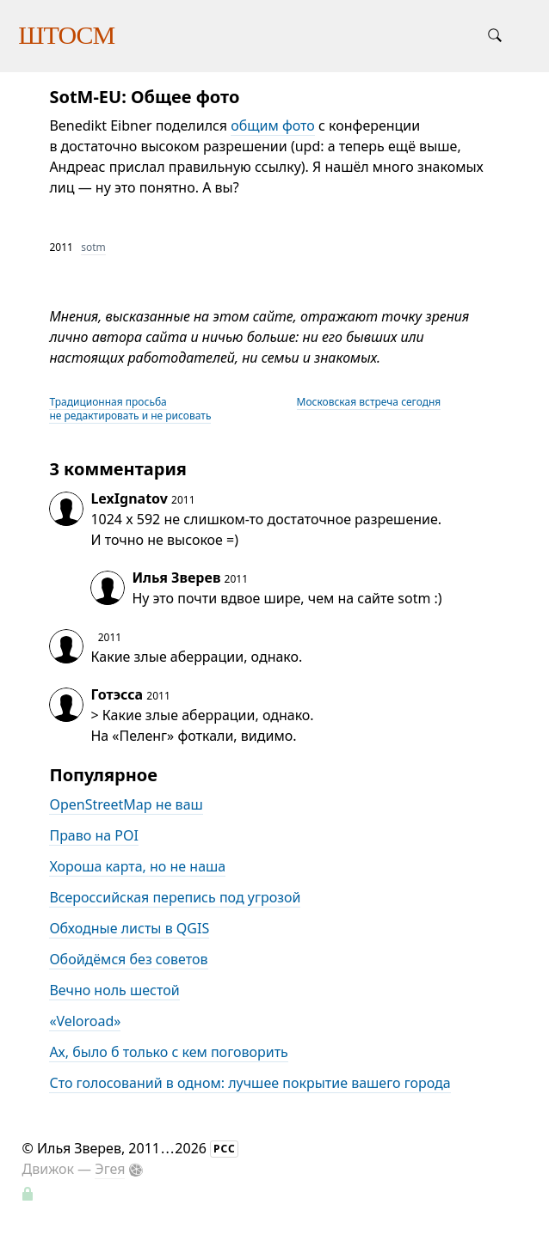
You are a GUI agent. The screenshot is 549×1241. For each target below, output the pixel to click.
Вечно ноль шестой (114, 990)
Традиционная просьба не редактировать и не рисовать (130, 408)
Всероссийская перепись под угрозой (174, 897)
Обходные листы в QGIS (129, 928)
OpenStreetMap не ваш (125, 804)
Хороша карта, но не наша (137, 866)
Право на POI (94, 835)
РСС (224, 1148)
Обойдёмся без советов (128, 959)
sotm (93, 247)
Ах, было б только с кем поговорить (168, 1051)
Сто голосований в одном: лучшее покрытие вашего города (249, 1082)
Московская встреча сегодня (369, 401)
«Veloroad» (84, 1021)
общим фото (273, 125)
